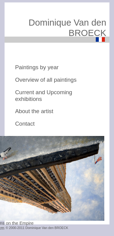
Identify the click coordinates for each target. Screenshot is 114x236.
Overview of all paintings (46, 80)
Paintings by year (37, 67)
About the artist (34, 111)
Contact (25, 123)
